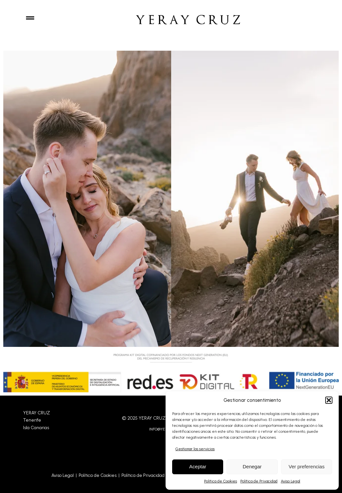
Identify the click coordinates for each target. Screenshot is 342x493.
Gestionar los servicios (195, 449)
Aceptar (197, 466)
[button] (329, 400)
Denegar (252, 466)
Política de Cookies (220, 481)
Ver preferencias (307, 466)
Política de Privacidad (258, 481)
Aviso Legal (290, 481)
